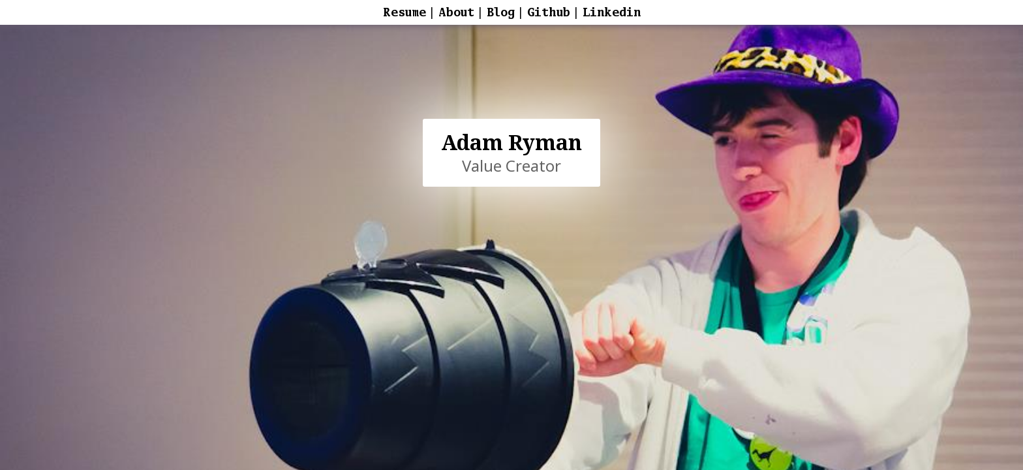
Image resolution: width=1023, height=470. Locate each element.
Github (548, 12)
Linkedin (612, 12)
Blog (501, 12)
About (456, 12)
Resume (404, 12)
